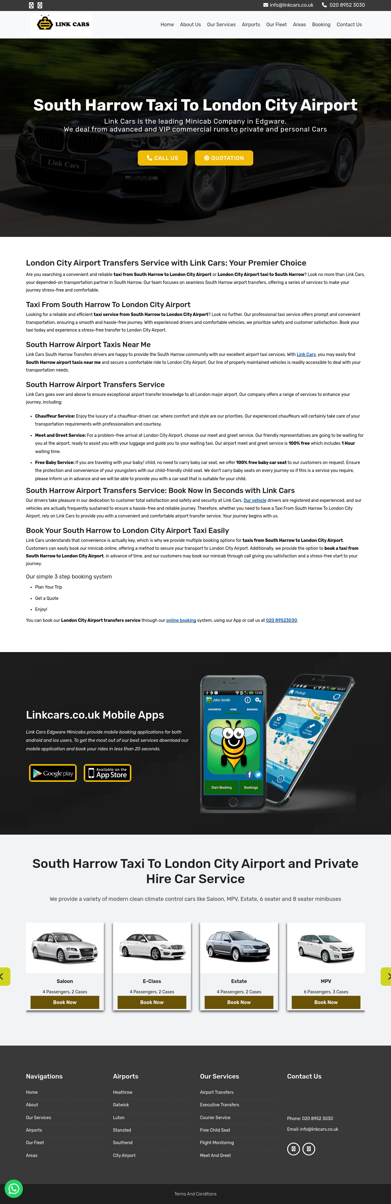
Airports (251, 24)
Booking (321, 24)
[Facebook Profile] (31, 5)
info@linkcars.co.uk (287, 5)
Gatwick (121, 1105)
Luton (119, 1117)
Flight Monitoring (217, 1142)
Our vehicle (254, 500)
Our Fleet (276, 24)
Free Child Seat (215, 1130)
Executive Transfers (219, 1105)
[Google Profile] (40, 5)
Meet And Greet (215, 1155)
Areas (299, 24)
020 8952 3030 (342, 5)
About (32, 1105)
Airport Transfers (216, 1092)
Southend (123, 1142)
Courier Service (215, 1117)
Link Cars (306, 354)
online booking (181, 620)
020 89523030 (281, 620)
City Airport (124, 1155)
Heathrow (123, 1092)
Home (167, 24)
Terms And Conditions (195, 1194)
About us (190, 24)
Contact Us (349, 24)
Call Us (162, 157)
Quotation (224, 157)
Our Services (221, 24)
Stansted (122, 1130)
